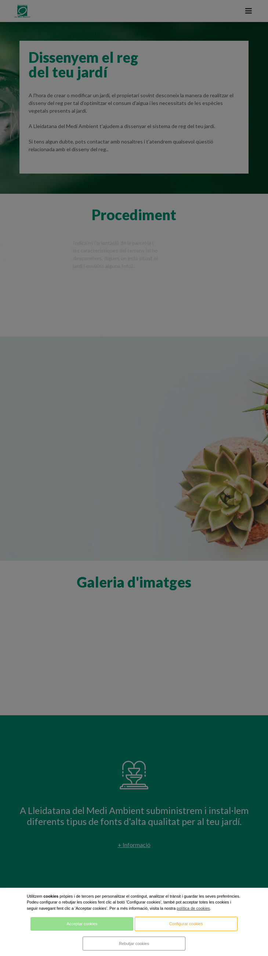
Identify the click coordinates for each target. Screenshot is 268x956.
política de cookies (193, 908)
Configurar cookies (186, 924)
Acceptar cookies (82, 924)
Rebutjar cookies (134, 943)
